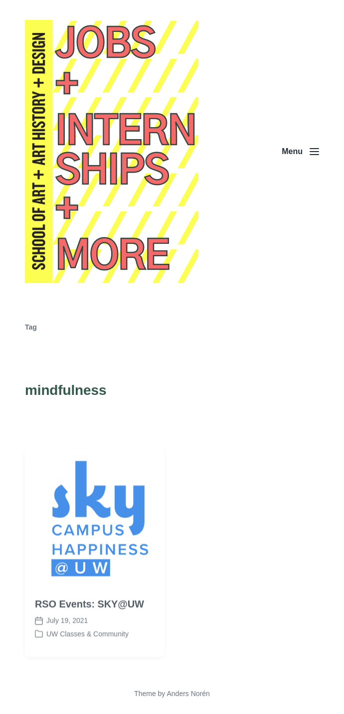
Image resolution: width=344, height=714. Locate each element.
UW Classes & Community (87, 642)
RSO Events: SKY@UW (89, 611)
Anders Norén (188, 694)
